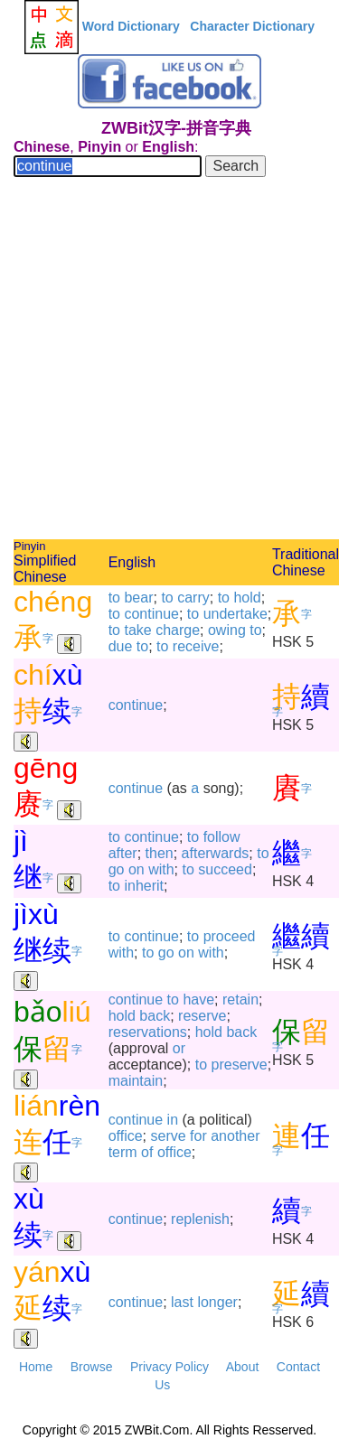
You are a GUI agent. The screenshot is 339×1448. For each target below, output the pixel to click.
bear (138, 597)
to (114, 597)
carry (193, 597)
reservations (147, 1032)
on (136, 869)
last (182, 1302)
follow (221, 837)
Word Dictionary (131, 26)
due (120, 646)
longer (217, 1302)
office (125, 1136)
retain (240, 999)
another (235, 1136)
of (147, 1152)
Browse (92, 1366)
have (198, 999)
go (116, 869)
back (154, 1015)
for (198, 1136)
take (137, 630)
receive (196, 646)
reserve (202, 1015)
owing (227, 630)
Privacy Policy (169, 1366)
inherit (144, 885)
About (242, 1366)
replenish (200, 1219)
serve (168, 1136)
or (179, 1048)
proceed (229, 936)
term (122, 1152)
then (160, 853)
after (122, 853)
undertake (235, 613)
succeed (225, 869)
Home (35, 1366)
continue (151, 613)
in (172, 1119)
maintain (135, 1080)
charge (177, 630)
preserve (240, 1064)
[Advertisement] (169, 361)
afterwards (216, 853)
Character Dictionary (252, 26)
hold (246, 597)
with (161, 869)
